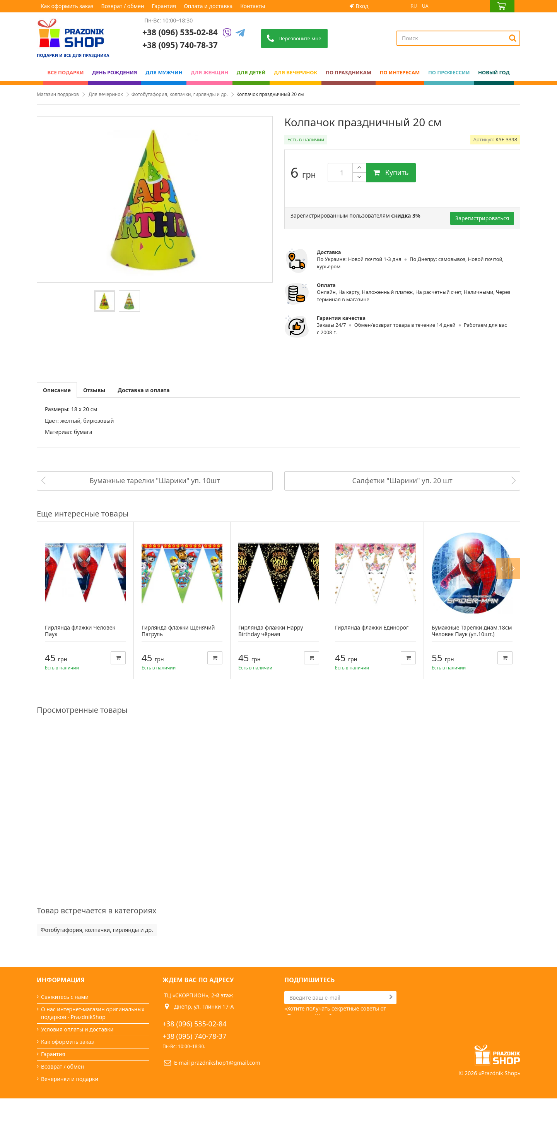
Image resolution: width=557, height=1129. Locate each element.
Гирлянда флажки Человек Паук (80, 631)
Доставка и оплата (143, 390)
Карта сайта (56, 1103)
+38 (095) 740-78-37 (194, 1036)
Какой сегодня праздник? (74, 1091)
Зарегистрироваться (482, 218)
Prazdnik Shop (499, 1103)
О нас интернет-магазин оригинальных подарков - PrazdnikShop (92, 1013)
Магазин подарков (58, 94)
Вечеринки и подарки (69, 1079)
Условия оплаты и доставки (77, 1029)
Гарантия (164, 6)
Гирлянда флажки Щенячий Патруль (178, 631)
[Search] (513, 38)
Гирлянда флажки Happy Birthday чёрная (270, 631)
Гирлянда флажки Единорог (371, 627)
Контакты (252, 6)
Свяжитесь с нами (65, 996)
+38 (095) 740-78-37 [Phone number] (180, 44)
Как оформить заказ (67, 6)
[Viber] (227, 33)
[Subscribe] (391, 997)
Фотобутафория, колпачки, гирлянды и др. (180, 94)
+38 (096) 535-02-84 (180, 32)
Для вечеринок (106, 94)
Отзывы (94, 390)
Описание (57, 390)
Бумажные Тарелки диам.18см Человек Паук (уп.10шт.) (472, 631)
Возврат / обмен (122, 6)
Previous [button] (504, 513)
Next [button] (515, 513)
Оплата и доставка (208, 6)
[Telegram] (240, 33)
